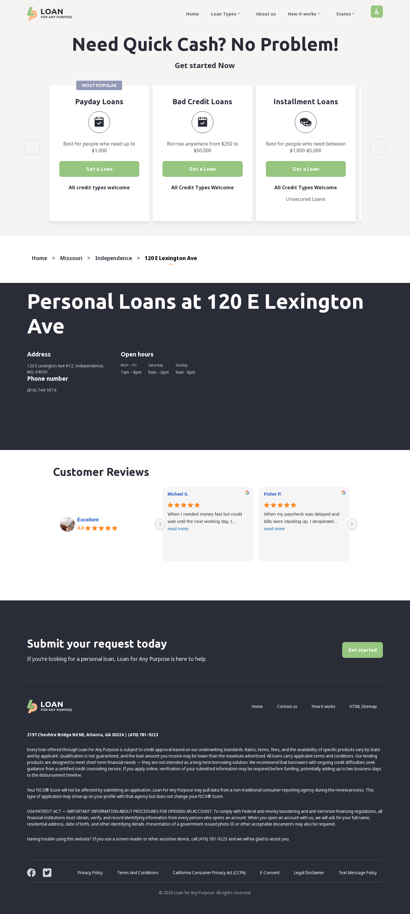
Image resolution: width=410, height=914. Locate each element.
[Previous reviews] (160, 524)
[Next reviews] (352, 524)
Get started (362, 650)
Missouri (71, 258)
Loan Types (227, 13)
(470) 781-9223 (143, 734)
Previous (32, 147)
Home (192, 14)
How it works (306, 13)
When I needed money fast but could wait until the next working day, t (208, 521)
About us (266, 14)
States (347, 13)
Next (378, 147)
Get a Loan (100, 169)
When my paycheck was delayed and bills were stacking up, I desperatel (304, 521)
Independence (113, 258)
